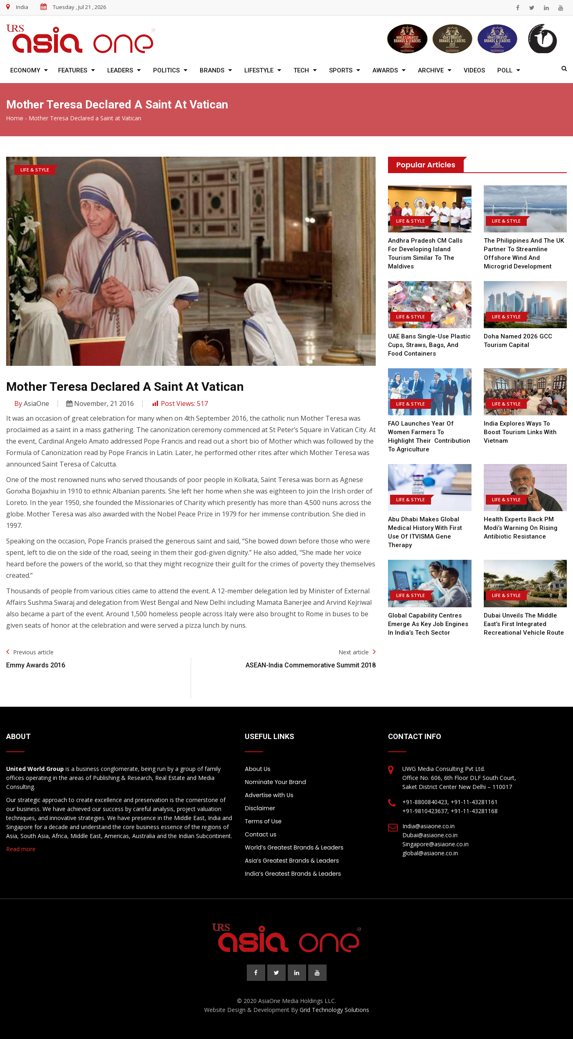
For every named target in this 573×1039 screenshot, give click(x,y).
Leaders (120, 70)
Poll (504, 70)
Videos (474, 70)
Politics (166, 70)
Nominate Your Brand (275, 782)
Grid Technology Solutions (334, 1010)
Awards (385, 70)
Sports (340, 70)
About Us (257, 769)
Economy (25, 70)
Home (14, 118)
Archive (431, 70)
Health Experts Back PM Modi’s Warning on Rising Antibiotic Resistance (520, 528)
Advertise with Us (269, 795)
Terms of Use (263, 821)
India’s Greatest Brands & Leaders (293, 874)
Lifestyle (258, 70)
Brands (212, 70)
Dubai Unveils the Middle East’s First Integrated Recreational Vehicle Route (524, 624)
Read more (21, 849)
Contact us (260, 834)
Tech (301, 70)
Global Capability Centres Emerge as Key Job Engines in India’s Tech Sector (428, 624)
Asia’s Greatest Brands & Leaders (292, 860)
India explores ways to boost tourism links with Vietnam (520, 432)
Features (72, 70)
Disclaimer (260, 808)
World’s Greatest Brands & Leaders (294, 847)
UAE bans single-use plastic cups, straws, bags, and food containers (429, 345)
